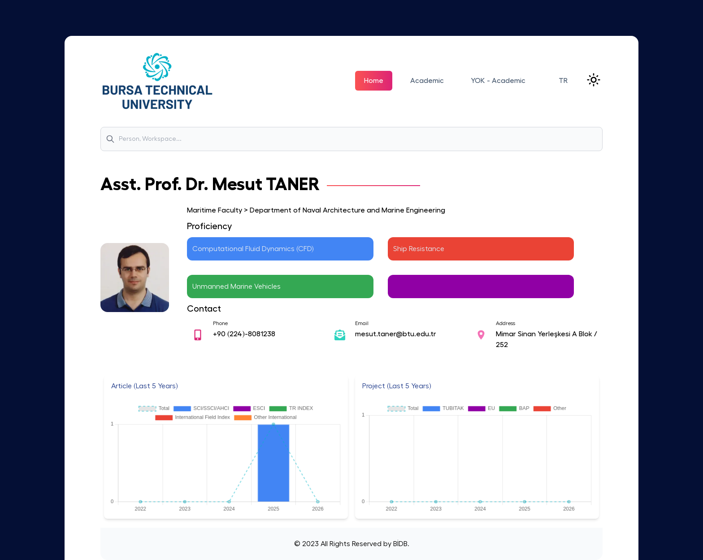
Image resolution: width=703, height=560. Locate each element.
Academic (427, 80)
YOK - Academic (498, 80)
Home (373, 80)
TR (563, 80)
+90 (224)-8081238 (244, 334)
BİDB (399, 543)
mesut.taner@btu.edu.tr (395, 334)
